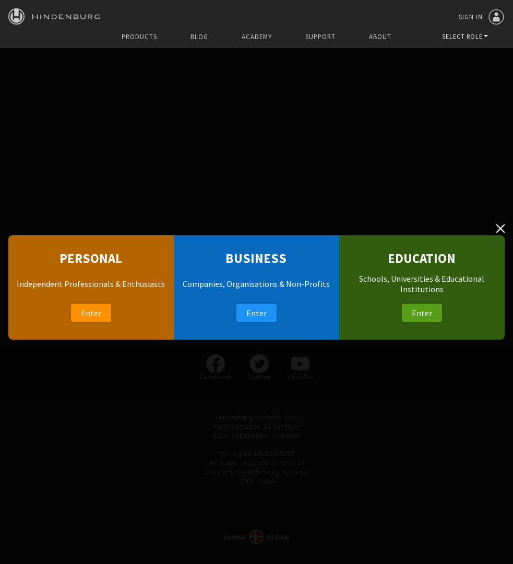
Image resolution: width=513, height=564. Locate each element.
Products (139, 36)
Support (320, 36)
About (380, 36)
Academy (257, 36)
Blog (199, 36)
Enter (91, 313)
